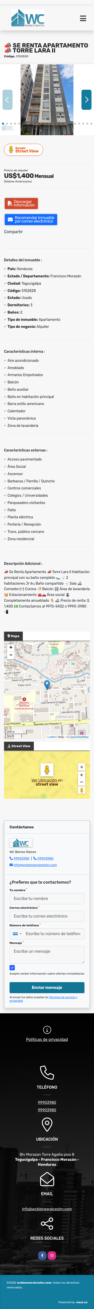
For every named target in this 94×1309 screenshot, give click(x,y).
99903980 (21, 858)
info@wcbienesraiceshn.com (35, 865)
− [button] (11, 655)
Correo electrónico (24, 907)
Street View (24, 150)
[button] (3, 124)
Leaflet (51, 736)
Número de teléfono (25, 925)
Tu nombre (18, 890)
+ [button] (11, 648)
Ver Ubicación (44, 780)
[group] (47, 99)
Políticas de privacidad (47, 1039)
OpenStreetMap (79, 736)
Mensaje (17, 943)
